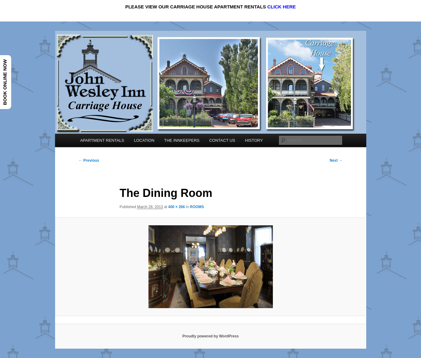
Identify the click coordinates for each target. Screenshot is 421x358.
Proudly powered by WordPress (210, 336)
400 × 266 (176, 207)
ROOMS (197, 207)
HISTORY (254, 140)
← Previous (89, 160)
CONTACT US (222, 140)
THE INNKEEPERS (181, 140)
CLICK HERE (281, 6)
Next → (336, 160)
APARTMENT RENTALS (102, 140)
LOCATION (144, 140)
